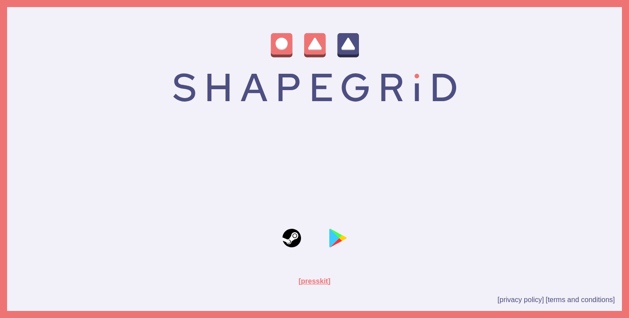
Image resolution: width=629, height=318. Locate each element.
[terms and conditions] (580, 299)
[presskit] (314, 281)
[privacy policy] (521, 299)
